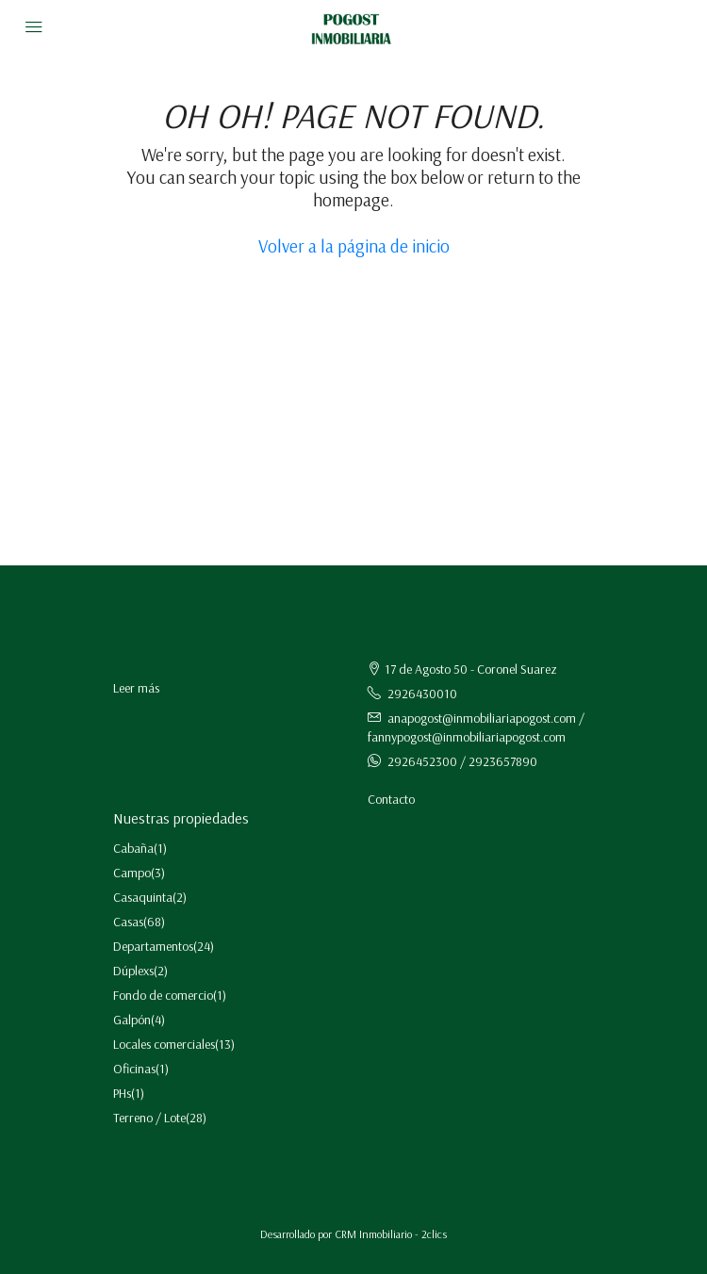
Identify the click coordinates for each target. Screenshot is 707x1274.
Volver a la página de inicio (354, 246)
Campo (132, 872)
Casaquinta (143, 897)
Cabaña (133, 848)
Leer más (136, 687)
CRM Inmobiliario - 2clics (391, 1234)
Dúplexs (133, 970)
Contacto (391, 799)
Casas (128, 921)
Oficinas (134, 1068)
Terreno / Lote (149, 1117)
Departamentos (153, 946)
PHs (122, 1093)
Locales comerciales (164, 1044)
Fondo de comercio (163, 995)
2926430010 (422, 693)
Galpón (132, 1019)
